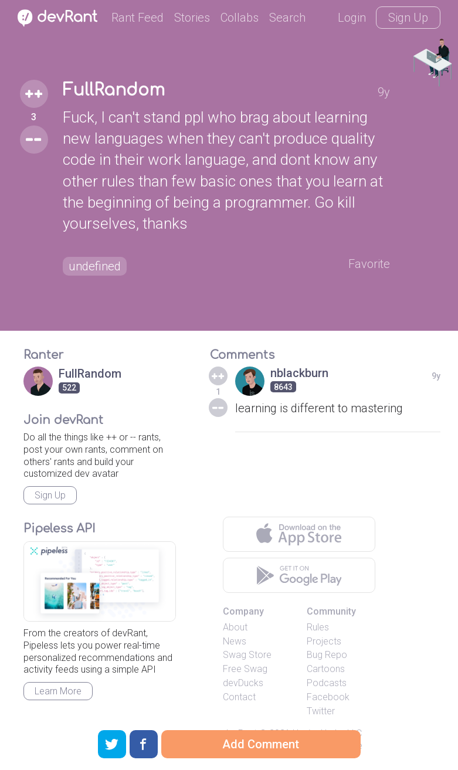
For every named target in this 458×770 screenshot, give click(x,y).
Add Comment (260, 744)
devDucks (243, 682)
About (235, 627)
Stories (192, 18)
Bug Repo (327, 654)
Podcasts (327, 682)
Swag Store (247, 654)
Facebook (328, 697)
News (234, 641)
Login (352, 18)
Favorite (369, 264)
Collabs (239, 18)
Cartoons (326, 668)
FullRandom (114, 90)
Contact (239, 697)
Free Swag (245, 668)
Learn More (58, 691)
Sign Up (408, 18)
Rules (318, 627)
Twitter (321, 711)
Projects (324, 641)
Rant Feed (137, 18)
